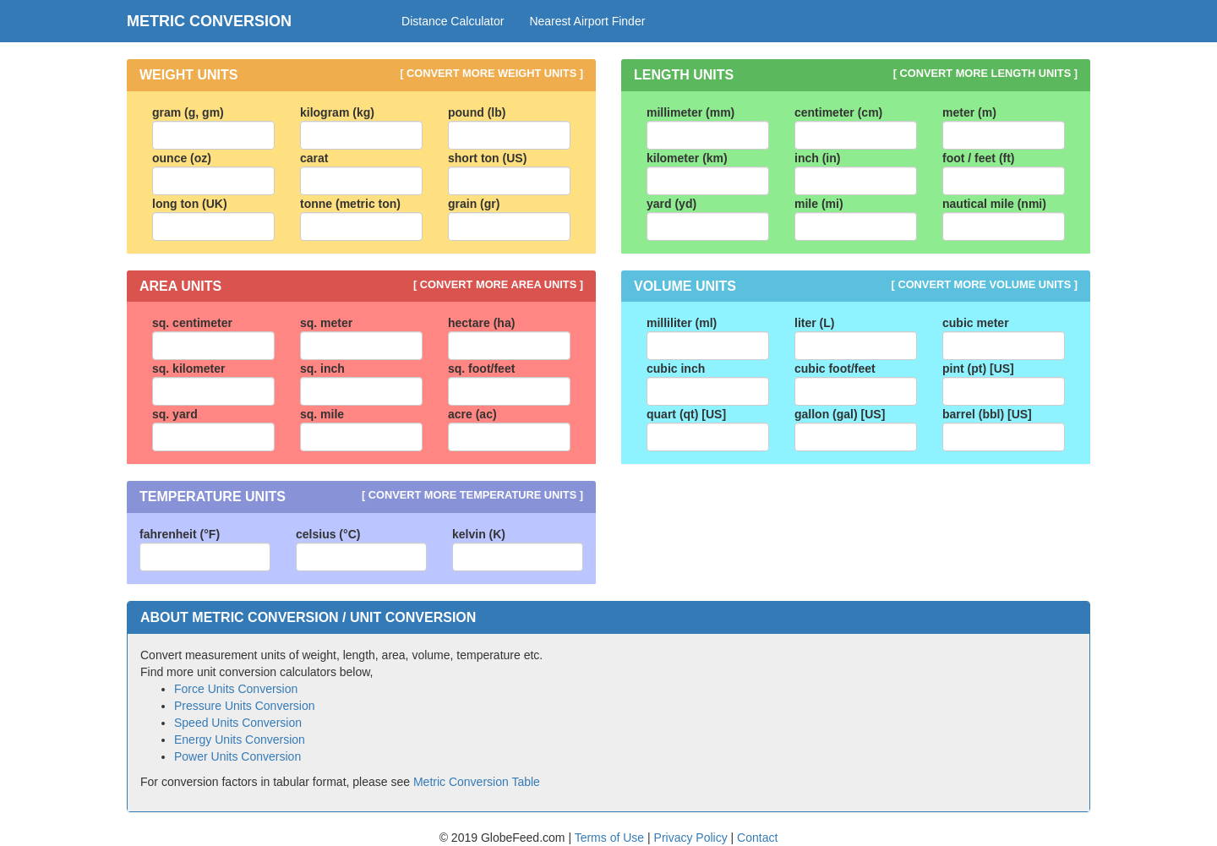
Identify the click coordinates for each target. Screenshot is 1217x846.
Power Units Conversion (237, 756)
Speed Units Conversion (238, 722)
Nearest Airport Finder (587, 21)
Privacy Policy (692, 837)
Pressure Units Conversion (244, 705)
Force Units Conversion (235, 689)
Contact (757, 837)
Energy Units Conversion (239, 739)
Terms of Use (611, 837)
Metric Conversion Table (476, 782)
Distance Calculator (452, 21)
